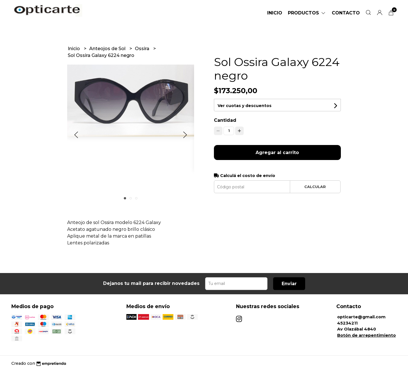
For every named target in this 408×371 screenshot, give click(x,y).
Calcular (315, 187)
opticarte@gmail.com (361, 316)
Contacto (346, 13)
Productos (307, 13)
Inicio (274, 13)
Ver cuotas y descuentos (244, 105)
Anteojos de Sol (108, 48)
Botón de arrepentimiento (366, 335)
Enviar (289, 283)
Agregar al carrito (277, 152)
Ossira (142, 48)
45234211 (347, 323)
